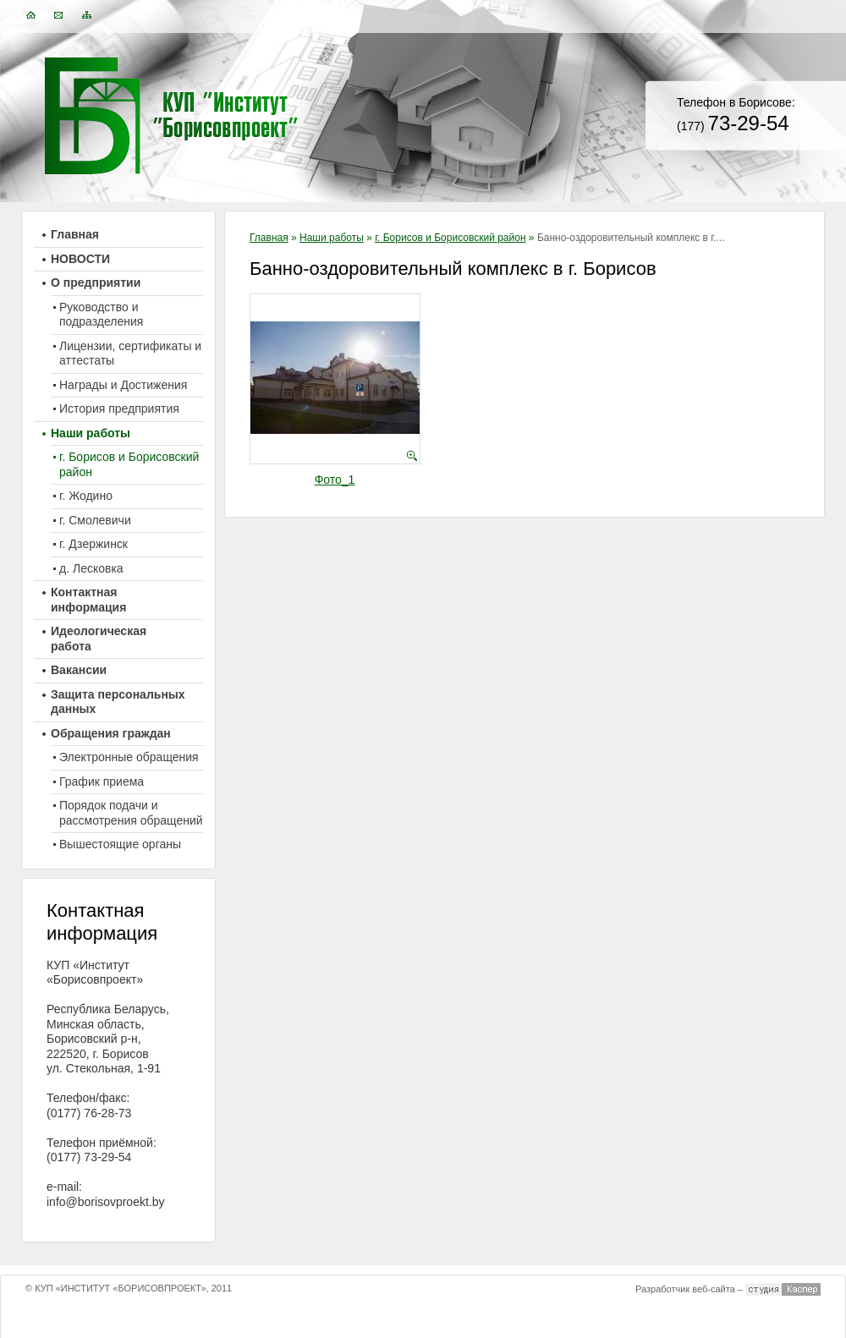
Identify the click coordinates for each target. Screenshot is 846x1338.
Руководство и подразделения (101, 314)
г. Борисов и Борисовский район (450, 238)
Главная (269, 238)
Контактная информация (88, 599)
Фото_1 (335, 479)
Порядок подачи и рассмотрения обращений (131, 812)
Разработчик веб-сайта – (689, 1289)
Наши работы (331, 238)
